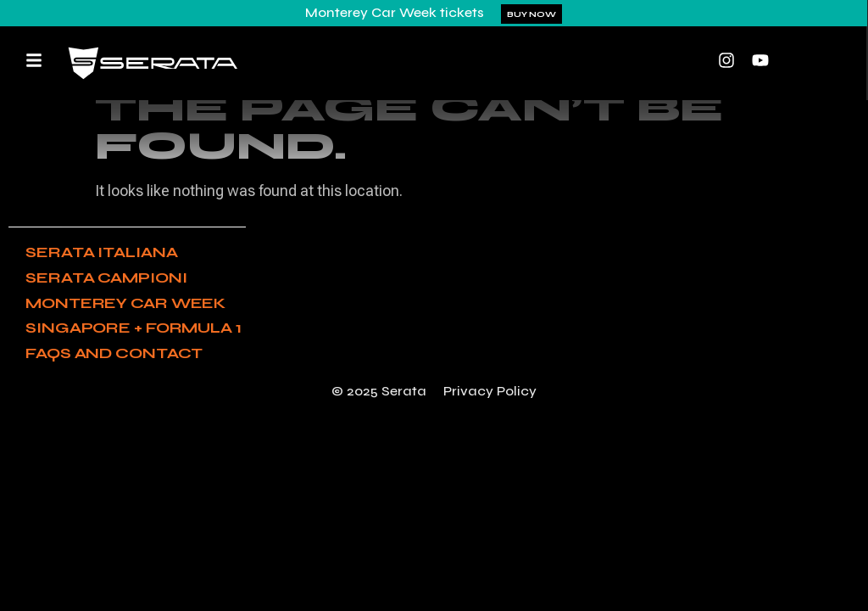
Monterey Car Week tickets (394, 12)
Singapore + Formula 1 (133, 327)
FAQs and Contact (114, 353)
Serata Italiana (101, 252)
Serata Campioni (106, 277)
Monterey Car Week (125, 303)
